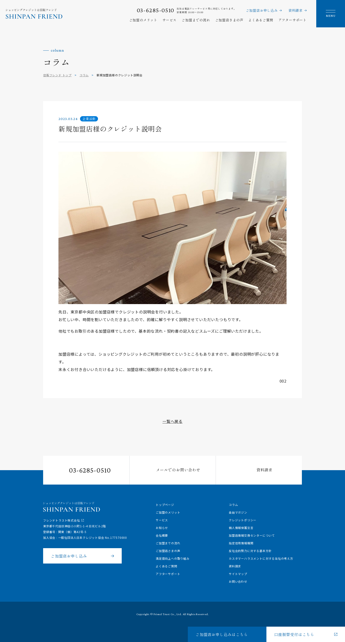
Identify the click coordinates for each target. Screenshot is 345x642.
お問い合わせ (238, 581)
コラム (84, 75)
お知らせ (162, 528)
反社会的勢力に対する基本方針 (250, 551)
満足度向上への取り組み (173, 558)
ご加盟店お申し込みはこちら (222, 634)
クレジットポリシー (242, 520)
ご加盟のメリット (143, 20)
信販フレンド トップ (57, 75)
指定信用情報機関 (241, 543)
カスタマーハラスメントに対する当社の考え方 (261, 558)
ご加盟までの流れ (196, 20)
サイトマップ (238, 574)
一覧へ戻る (172, 421)
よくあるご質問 (260, 20)
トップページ (165, 505)
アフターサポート (292, 20)
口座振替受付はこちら (294, 634)
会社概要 (162, 535)
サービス (169, 20)
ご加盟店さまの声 (229, 20)
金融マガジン (238, 512)
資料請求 (295, 10)
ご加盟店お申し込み (262, 10)
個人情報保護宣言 (241, 528)
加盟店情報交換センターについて (252, 535)
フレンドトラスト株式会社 (61, 520)
